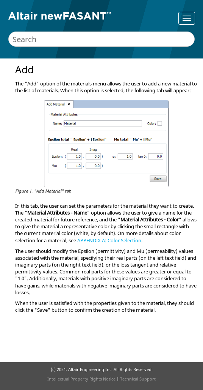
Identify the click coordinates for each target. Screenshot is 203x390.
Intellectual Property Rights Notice (81, 379)
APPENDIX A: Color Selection (109, 240)
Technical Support (138, 379)
